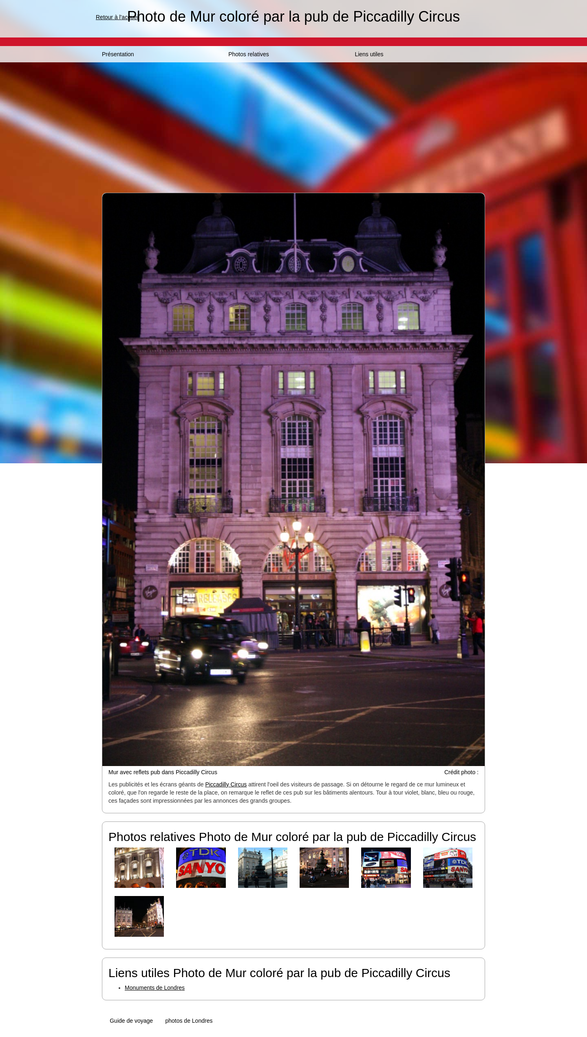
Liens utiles (369, 54)
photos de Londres (188, 1020)
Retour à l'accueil (117, 17)
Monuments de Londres (155, 987)
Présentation (118, 54)
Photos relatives (248, 54)
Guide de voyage (131, 1020)
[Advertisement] (293, 123)
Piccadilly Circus (226, 784)
